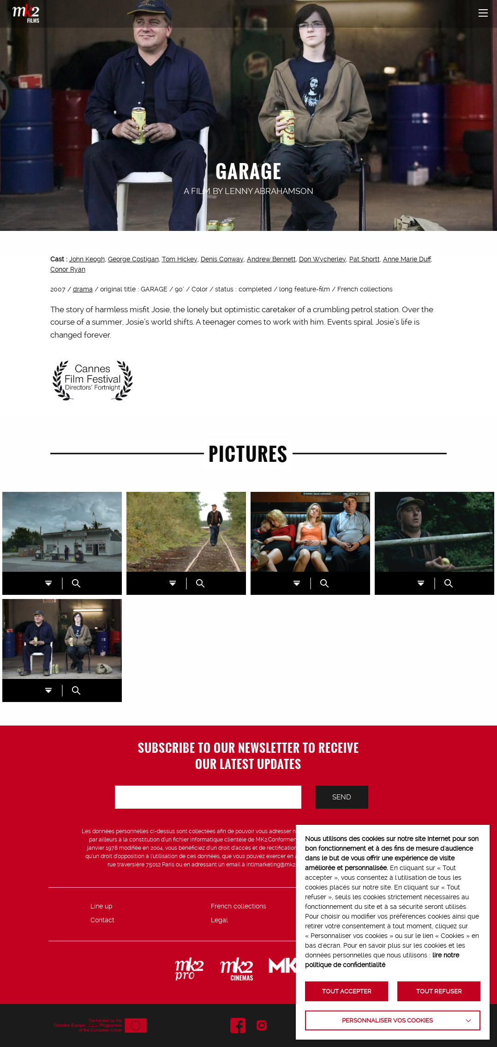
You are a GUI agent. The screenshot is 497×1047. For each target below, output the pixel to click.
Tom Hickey (180, 259)
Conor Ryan (67, 269)
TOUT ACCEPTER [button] (346, 991)
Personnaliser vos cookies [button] (387, 1020)
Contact (102, 920)
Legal (219, 920)
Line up (101, 906)
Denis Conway (222, 259)
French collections (238, 906)
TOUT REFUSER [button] (439, 991)
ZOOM (76, 583)
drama (83, 289)
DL (48, 583)
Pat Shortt (364, 259)
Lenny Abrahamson (269, 191)
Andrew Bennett (271, 259)
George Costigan (133, 259)
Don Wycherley (322, 259)
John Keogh (87, 259)
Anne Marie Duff (407, 259)
